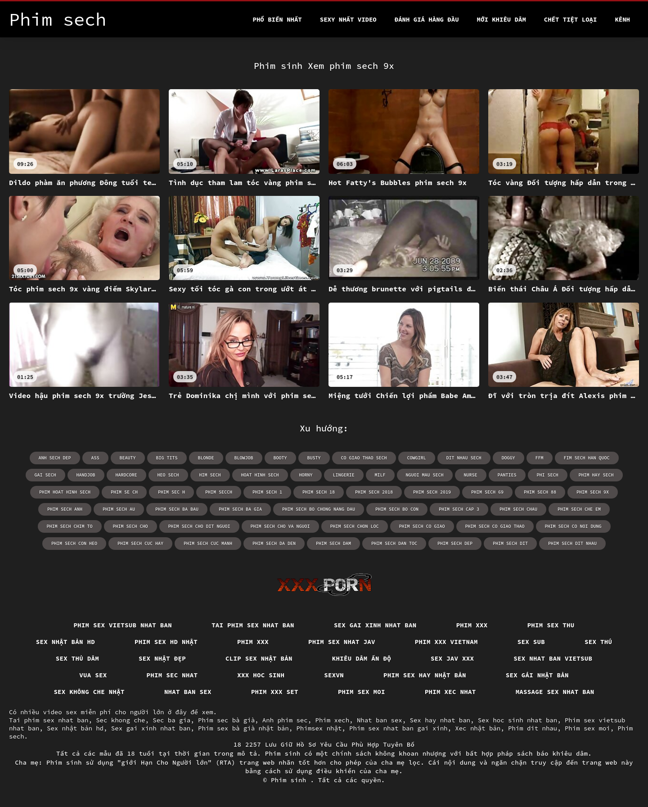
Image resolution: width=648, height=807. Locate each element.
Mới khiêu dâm (501, 19)
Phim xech (332, 720)
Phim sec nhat (172, 675)
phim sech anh (64, 509)
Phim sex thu (551, 625)
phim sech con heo (74, 543)
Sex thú (598, 642)
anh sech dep (55, 458)
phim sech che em (579, 509)
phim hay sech (596, 475)
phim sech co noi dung (573, 526)
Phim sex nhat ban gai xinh (398, 728)
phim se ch (124, 492)
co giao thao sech (364, 458)
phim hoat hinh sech (64, 492)
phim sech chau (518, 509)
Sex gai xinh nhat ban (375, 625)
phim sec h (171, 492)
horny (306, 475)
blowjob (243, 458)
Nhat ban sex (188, 692)
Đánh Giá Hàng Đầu (427, 19)
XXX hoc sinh (260, 675)
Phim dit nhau (532, 728)
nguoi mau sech (425, 475)
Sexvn (334, 675)
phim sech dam (333, 543)
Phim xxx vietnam (446, 642)
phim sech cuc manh (208, 543)
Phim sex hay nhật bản (424, 675)
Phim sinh (290, 780)
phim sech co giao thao (495, 526)
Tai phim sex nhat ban (253, 625)
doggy (508, 458)
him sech (210, 475)
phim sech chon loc (354, 526)
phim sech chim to (70, 526)
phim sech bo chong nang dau (318, 509)
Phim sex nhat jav (341, 642)
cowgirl (416, 458)
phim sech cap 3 (459, 509)
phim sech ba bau (176, 509)
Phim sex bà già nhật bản (243, 728)
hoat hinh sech (260, 475)
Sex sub (531, 642)
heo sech (168, 475)
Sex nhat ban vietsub (552, 658)
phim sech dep (454, 543)
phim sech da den (274, 543)
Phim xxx (472, 625)
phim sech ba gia (240, 509)
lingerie (344, 475)
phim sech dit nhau (572, 543)
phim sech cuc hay (140, 543)
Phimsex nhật (319, 728)
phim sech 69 (487, 492)
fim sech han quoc (587, 458)
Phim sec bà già (226, 720)
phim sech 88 (540, 492)
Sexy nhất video (348, 19)
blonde (206, 458)
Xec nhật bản (477, 728)
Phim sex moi (361, 692)
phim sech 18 (318, 492)
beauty (128, 458)
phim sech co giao (422, 526)
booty (280, 458)
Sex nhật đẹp (162, 658)
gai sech (45, 475)
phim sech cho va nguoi (280, 526)
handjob (85, 475)
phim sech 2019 (432, 492)
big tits (167, 458)
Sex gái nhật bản (537, 675)
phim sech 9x (592, 492)
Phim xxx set (274, 692)
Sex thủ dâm (77, 658)
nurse (470, 475)
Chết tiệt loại (570, 19)
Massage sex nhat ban (555, 692)
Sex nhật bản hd (65, 642)
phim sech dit (510, 543)
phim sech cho (130, 526)
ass (95, 458)
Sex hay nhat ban (440, 720)
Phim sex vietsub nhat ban (122, 625)
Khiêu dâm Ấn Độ (361, 658)
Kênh (622, 19)
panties (507, 475)
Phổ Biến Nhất (277, 19)
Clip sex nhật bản (258, 658)
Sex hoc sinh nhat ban (517, 720)
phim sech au (119, 509)
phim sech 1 (267, 492)
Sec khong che (120, 720)
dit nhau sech (464, 458)
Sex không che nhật (89, 692)
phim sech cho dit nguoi (199, 526)
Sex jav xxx (452, 658)
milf (380, 475)
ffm (540, 458)
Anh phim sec (285, 720)
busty (314, 458)
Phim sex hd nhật (166, 642)
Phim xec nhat (450, 692)
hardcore (126, 475)
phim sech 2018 (374, 492)
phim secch (218, 492)
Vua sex (93, 675)
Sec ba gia (171, 720)
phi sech (547, 475)
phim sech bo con (396, 509)
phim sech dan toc (394, 543)
